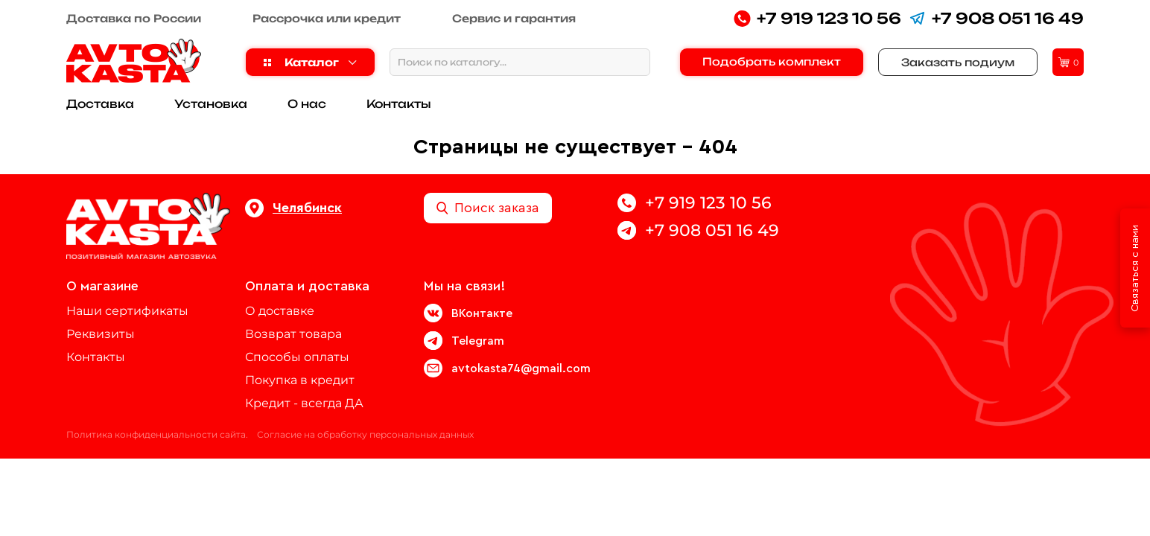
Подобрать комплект (771, 61)
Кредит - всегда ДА (304, 403)
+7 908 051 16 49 (996, 18)
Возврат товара (293, 334)
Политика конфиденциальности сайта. (157, 434)
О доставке (279, 311)
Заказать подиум (957, 62)
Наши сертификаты (127, 311)
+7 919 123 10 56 (817, 18)
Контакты (398, 104)
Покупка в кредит (300, 380)
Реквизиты (100, 334)
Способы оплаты (297, 357)
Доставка (100, 104)
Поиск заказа (487, 208)
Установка (210, 104)
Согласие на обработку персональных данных (365, 434)
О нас (307, 104)
